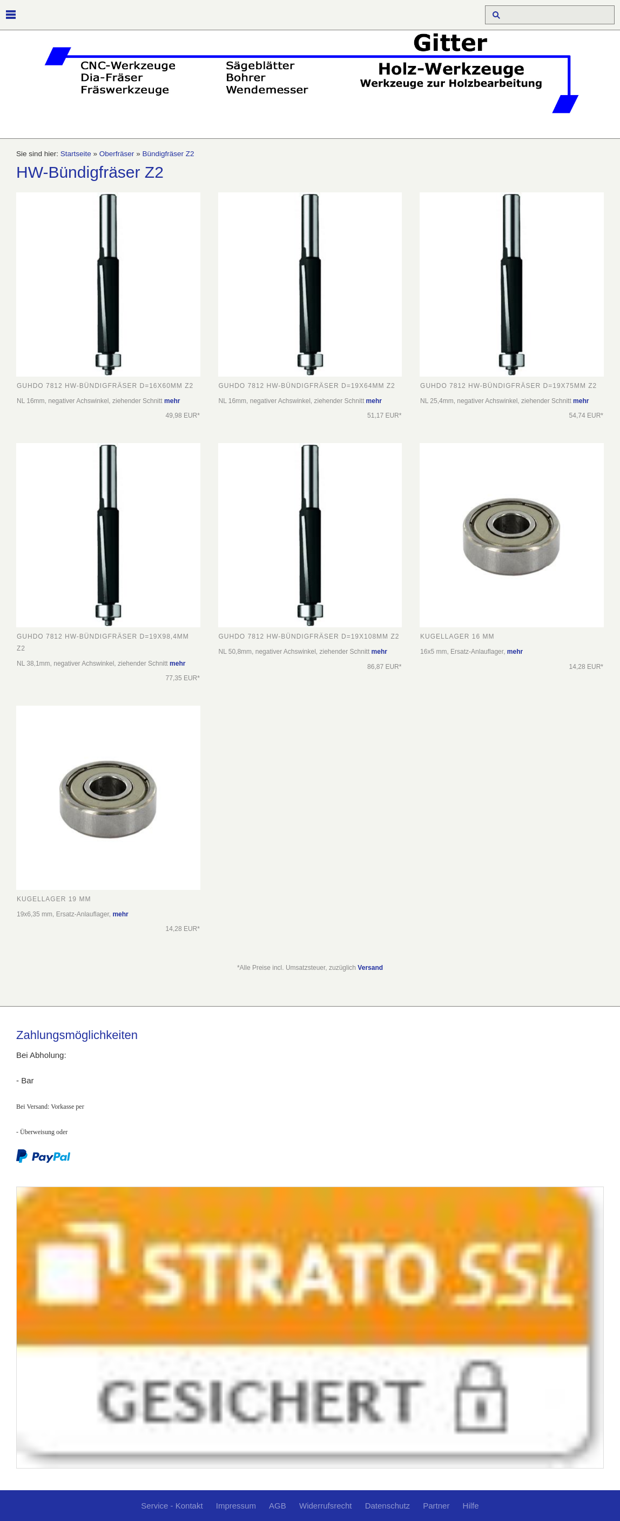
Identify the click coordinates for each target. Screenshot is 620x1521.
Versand (370, 967)
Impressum (236, 1505)
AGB (277, 1505)
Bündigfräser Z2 (168, 154)
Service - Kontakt (172, 1505)
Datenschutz (387, 1505)
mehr (172, 401)
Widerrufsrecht (325, 1505)
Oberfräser (116, 154)
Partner (436, 1505)
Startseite (75, 154)
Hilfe (471, 1505)
